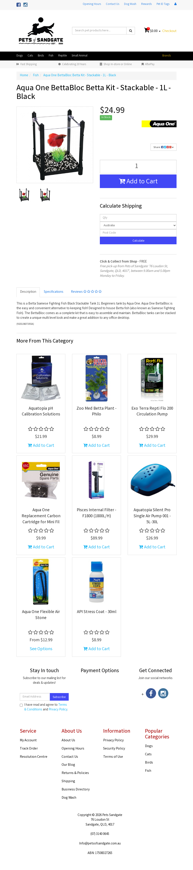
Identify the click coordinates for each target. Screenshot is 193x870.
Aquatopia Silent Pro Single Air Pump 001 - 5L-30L (152, 516)
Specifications (53, 292)
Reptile (62, 56)
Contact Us (112, 4)
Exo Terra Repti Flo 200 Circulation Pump (152, 412)
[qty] (138, 218)
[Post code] (138, 233)
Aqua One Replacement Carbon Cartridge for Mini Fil (41, 516)
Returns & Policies (75, 773)
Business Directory (76, 789)
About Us (68, 740)
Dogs (19, 56)
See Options (41, 649)
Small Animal (79, 56)
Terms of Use (113, 757)
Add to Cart (138, 182)
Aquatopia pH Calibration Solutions (41, 412)
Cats (30, 56)
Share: (163, 147)
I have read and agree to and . (44, 707)
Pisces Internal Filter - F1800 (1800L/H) (96, 513)
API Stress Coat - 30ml (96, 612)
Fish (51, 56)
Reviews (86, 292)
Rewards (146, 4)
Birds (41, 56)
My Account (28, 740)
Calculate (138, 241)
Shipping (68, 781)
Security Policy (114, 748)
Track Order (29, 748)
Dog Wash (130, 4)
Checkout (169, 31)
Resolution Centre (33, 757)
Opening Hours (92, 4)
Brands (166, 56)
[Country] (138, 225)
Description (28, 292)
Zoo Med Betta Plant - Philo (96, 412)
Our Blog (68, 765)
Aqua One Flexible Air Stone (41, 615)
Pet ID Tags (163, 4)
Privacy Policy (58, 709)
